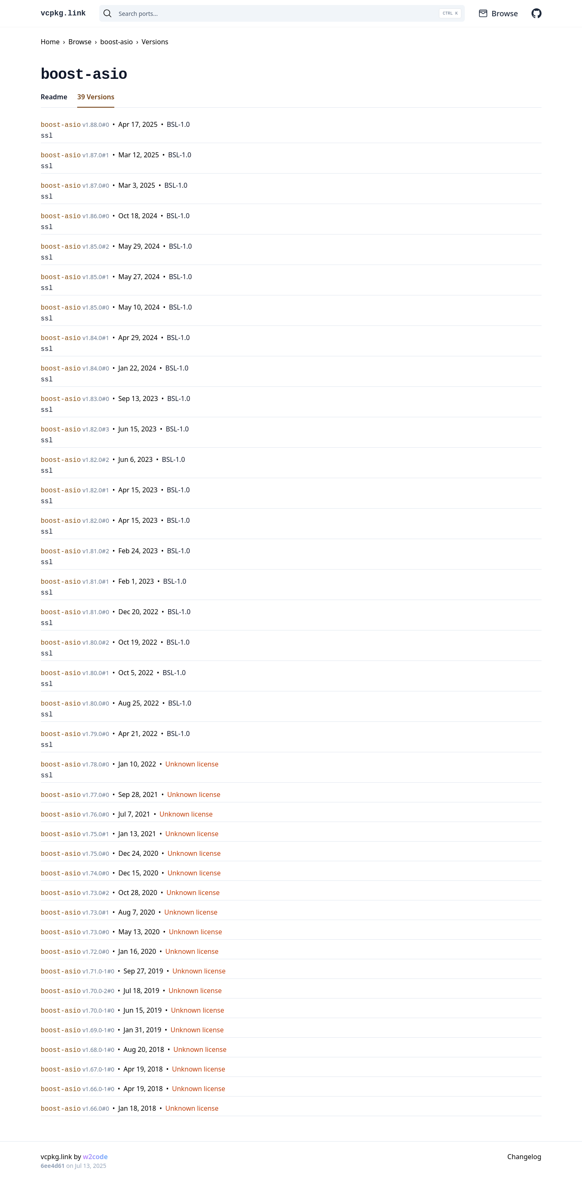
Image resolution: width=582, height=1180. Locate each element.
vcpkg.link (63, 13)
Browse (498, 13)
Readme (54, 96)
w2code (95, 1156)
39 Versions (95, 96)
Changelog (524, 1156)
